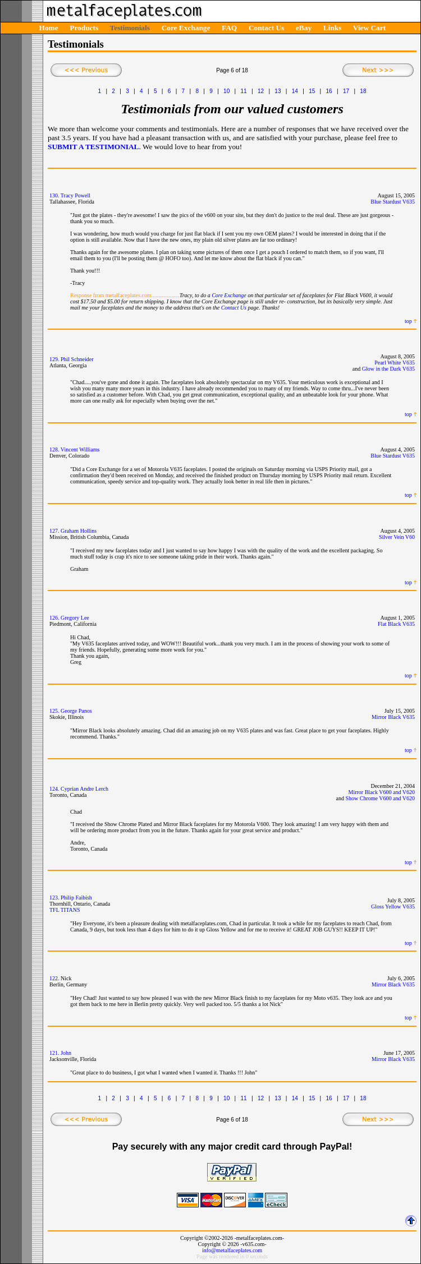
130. (54, 195)
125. (54, 711)
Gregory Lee (75, 618)
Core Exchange (186, 28)
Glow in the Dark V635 (388, 369)
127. (54, 531)
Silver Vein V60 (397, 537)
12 (261, 91)
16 (329, 91)
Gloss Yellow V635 (393, 906)
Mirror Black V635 (393, 717)
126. (54, 618)
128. (54, 449)
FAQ (229, 28)
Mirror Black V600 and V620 (381, 792)
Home (48, 28)
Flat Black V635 (396, 624)
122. (54, 978)
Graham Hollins (79, 531)
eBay (304, 28)
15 (312, 91)
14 (295, 91)
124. (54, 789)
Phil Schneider (77, 359)
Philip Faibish (76, 897)
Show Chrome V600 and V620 (380, 798)
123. (54, 897)
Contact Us (266, 28)
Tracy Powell (75, 195)
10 (226, 91)
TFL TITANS (64, 910)
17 (346, 91)
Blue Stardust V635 (392, 202)
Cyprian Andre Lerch (84, 789)
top (408, 321)
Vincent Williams (80, 449)
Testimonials (130, 28)
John (66, 1053)
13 (277, 91)
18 (363, 91)
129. (54, 359)
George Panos (76, 711)
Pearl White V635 (394, 362)
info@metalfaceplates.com (232, 1250)
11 (244, 91)
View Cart (369, 28)
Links (332, 28)
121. (54, 1053)
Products (84, 28)
